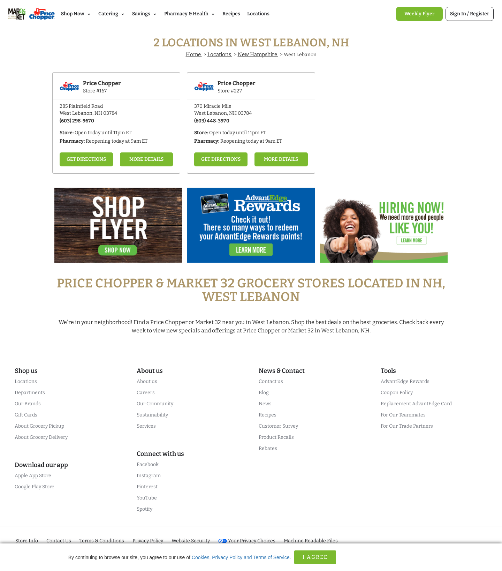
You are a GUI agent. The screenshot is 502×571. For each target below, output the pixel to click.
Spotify (144, 509)
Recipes (267, 415)
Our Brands (28, 404)
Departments (30, 393)
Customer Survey (278, 426)
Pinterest (147, 487)
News (265, 404)
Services (146, 426)
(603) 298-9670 (77, 121)
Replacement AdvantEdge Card (416, 404)
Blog (264, 393)
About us (147, 381)
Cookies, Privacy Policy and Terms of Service (241, 557)
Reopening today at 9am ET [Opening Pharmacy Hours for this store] (116, 141)
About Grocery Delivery (41, 437)
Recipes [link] (231, 14)
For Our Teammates (403, 415)
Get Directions (86, 159)
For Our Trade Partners (407, 426)
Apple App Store (33, 476)
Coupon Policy (397, 393)
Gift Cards (26, 415)
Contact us (271, 381)
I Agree (315, 557)
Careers (146, 393)
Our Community (155, 404)
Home (194, 54)
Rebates (268, 448)
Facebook (148, 464)
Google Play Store (34, 487)
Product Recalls (276, 437)
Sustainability (152, 415)
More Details (146, 159)
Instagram (149, 476)
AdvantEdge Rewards (405, 381)
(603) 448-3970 (211, 121)
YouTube (147, 498)
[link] (419, 14)
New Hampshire (258, 54)
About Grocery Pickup (39, 426)
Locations (219, 54)
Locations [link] (258, 14)
